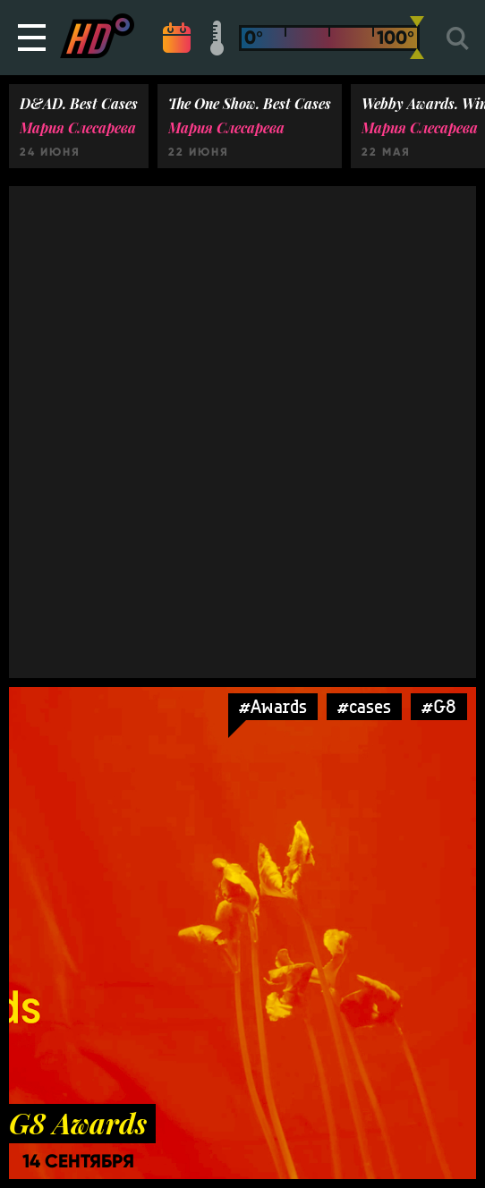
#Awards (273, 706)
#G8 (438, 706)
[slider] (417, 37)
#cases (364, 706)
